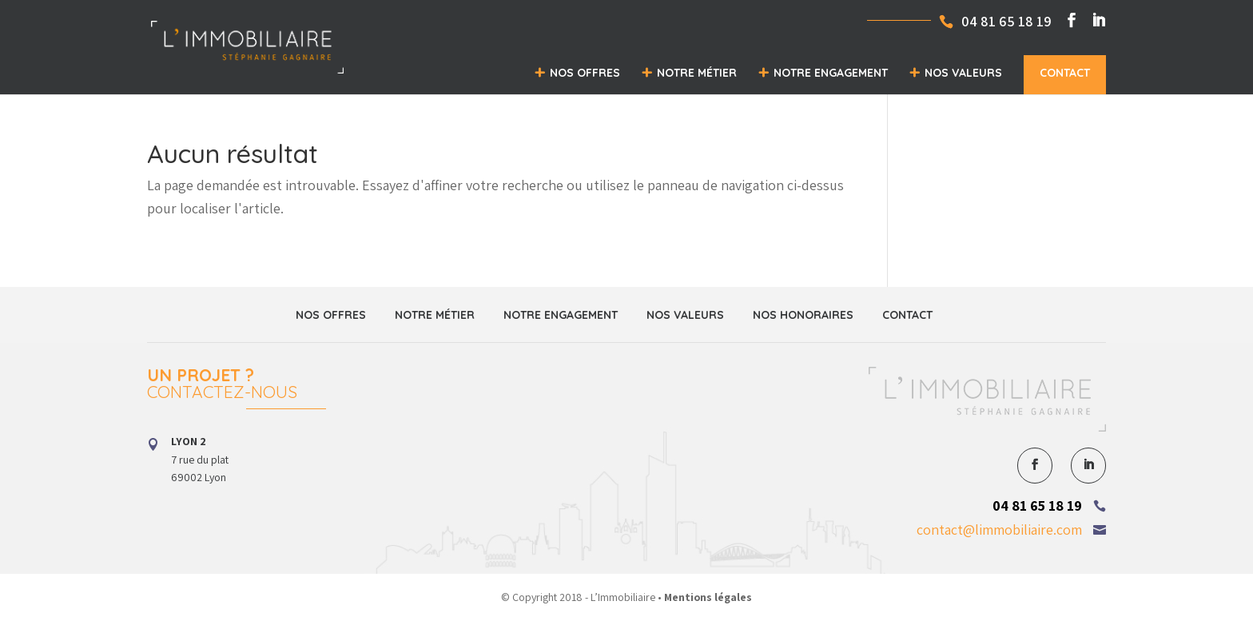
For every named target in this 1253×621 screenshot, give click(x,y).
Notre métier (697, 73)
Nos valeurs (963, 73)
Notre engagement (831, 73)
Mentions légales (708, 597)
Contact (1065, 73)
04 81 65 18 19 (1037, 505)
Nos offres (585, 73)
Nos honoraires (803, 315)
